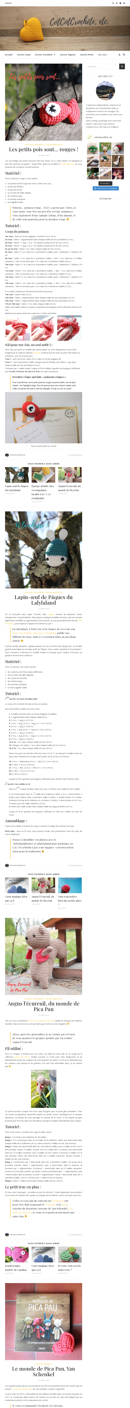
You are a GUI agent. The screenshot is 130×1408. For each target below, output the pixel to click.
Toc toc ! (102, 54)
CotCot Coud (23, 54)
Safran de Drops (22, 1057)
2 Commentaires (75, 455)
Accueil (9, 54)
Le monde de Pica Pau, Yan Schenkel (43, 1371)
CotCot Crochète (43, 54)
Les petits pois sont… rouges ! (43, 149)
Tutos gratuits (53, 145)
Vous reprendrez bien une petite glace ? (70, 900)
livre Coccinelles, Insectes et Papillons (34, 633)
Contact (8, 3)
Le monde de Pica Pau (22, 1389)
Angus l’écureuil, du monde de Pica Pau (44, 1006)
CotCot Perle (86, 54)
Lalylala (51, 614)
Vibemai (36, 352)
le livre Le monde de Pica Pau (41, 1020)
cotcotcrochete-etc (17, 455)
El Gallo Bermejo (67, 164)
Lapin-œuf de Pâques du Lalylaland (44, 600)
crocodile (50, 1204)
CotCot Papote (68, 54)
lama (64, 1204)
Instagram (58, 1200)
